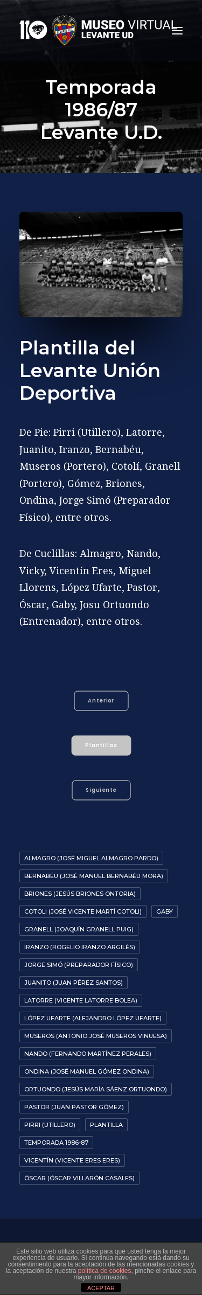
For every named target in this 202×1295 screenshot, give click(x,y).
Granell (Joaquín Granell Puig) (79, 929)
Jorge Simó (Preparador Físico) (78, 965)
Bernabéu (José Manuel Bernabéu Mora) (93, 876)
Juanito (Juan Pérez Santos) (73, 982)
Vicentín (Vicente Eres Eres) (72, 1160)
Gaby (164, 911)
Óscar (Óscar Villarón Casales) (79, 1178)
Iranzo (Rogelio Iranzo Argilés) (79, 947)
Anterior (101, 701)
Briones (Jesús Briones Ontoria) (80, 893)
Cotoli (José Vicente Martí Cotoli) (83, 911)
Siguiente (101, 790)
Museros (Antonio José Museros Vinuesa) (95, 1036)
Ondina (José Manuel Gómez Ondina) (86, 1071)
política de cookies (104, 1271)
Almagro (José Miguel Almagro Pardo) (91, 858)
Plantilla (106, 1125)
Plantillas (101, 745)
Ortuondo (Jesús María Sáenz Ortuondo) (95, 1089)
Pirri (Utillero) (49, 1125)
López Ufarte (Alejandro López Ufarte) (93, 1018)
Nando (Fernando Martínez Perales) (87, 1053)
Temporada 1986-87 (56, 1142)
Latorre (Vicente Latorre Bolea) (80, 1000)
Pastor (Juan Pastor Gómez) (74, 1107)
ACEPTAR (101, 1288)
